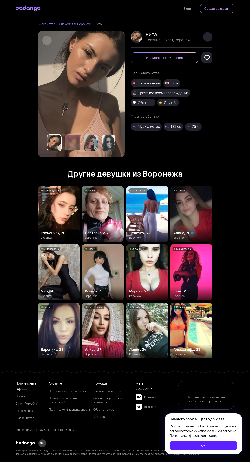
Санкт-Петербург (27, 403)
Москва (20, 396)
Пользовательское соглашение (69, 391)
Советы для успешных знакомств (107, 400)
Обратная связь (103, 409)
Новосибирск (24, 410)
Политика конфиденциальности (69, 409)
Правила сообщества (107, 391)
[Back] (47, 40)
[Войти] (187, 8)
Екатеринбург (25, 418)
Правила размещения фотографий (63, 400)
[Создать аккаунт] (217, 8)
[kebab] (207, 37)
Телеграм (146, 407)
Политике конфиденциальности (193, 435)
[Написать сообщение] (164, 57)
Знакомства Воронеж (75, 24)
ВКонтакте (146, 397)
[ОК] (203, 445)
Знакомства (46, 24)
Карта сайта (101, 416)
